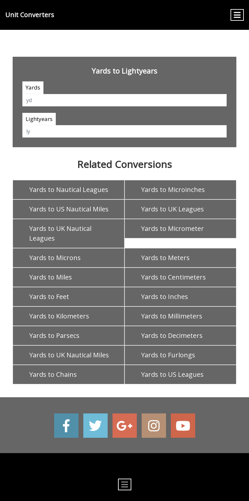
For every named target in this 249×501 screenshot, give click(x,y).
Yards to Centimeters (173, 277)
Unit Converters (29, 14)
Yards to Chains (53, 374)
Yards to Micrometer (172, 228)
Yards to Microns (55, 257)
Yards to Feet (49, 296)
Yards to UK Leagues (172, 209)
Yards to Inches (164, 296)
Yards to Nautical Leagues (68, 189)
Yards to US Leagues (172, 374)
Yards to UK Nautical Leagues (60, 233)
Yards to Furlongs (168, 355)
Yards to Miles (50, 277)
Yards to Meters (165, 257)
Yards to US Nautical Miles (69, 209)
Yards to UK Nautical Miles (69, 355)
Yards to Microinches (173, 189)
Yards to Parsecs (54, 335)
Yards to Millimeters (171, 316)
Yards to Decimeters (172, 335)
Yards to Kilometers (59, 316)
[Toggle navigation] (237, 15)
